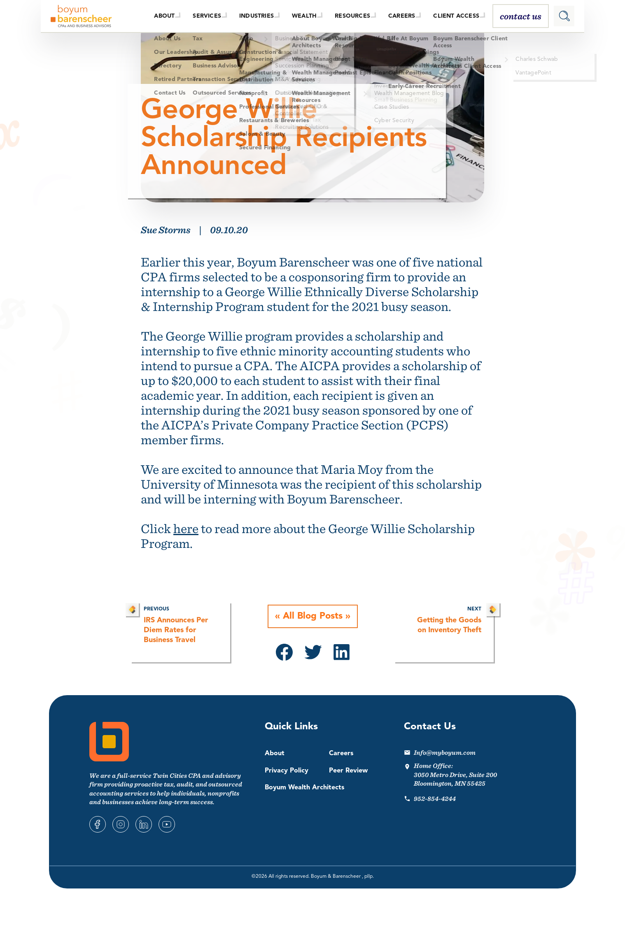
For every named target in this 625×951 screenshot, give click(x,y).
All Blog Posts (312, 616)
